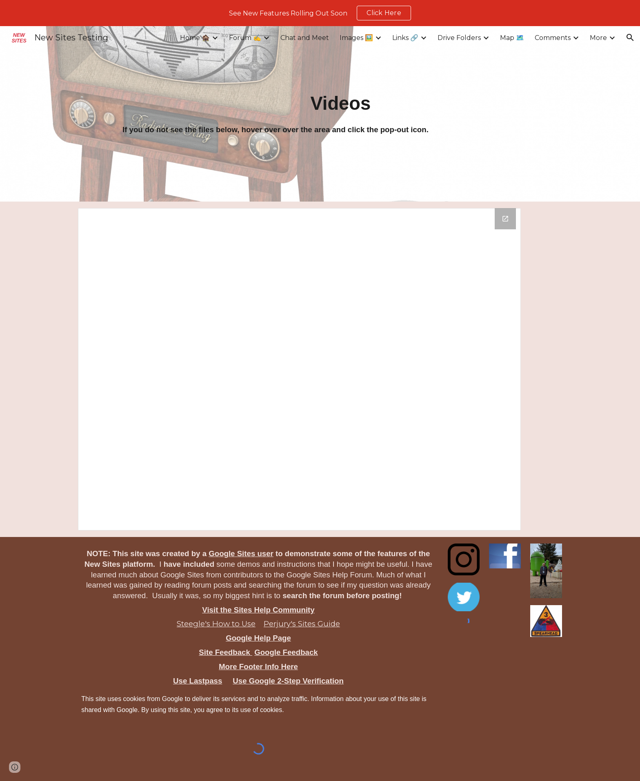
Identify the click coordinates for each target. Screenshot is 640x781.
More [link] (598, 38)
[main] (340, 104)
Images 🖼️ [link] (356, 38)
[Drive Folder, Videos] (299, 369)
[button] (630, 37)
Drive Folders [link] (459, 38)
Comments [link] (553, 38)
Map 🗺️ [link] (512, 38)
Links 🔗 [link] (405, 38)
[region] (320, 13)
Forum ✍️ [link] (245, 38)
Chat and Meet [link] (304, 38)
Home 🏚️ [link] (195, 38)
